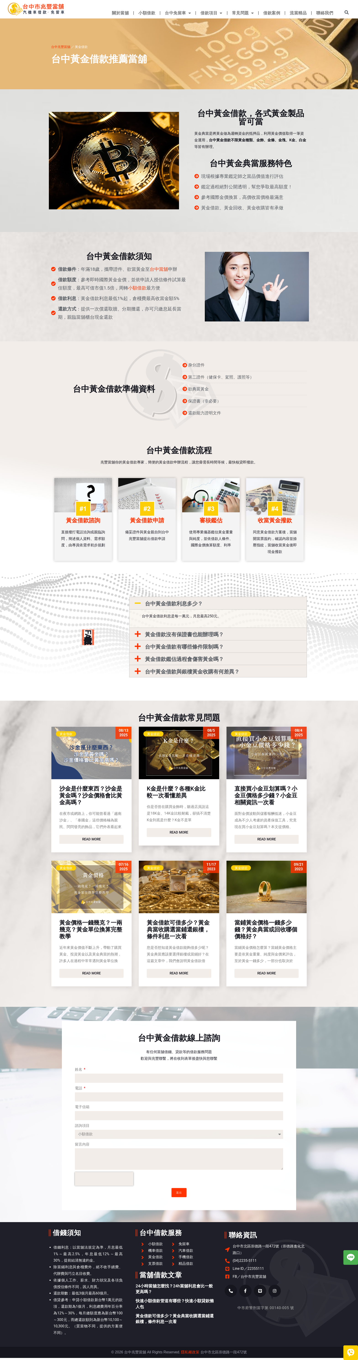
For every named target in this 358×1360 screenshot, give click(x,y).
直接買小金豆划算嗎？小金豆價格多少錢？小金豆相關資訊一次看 (265, 797)
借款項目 (211, 13)
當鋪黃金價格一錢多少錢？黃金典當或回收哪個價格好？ (265, 931)
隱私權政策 (190, 1354)
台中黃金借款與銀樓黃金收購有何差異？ (192, 674)
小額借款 (146, 13)
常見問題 (243, 13)
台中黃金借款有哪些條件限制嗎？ (184, 649)
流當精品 (298, 13)
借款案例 (271, 13)
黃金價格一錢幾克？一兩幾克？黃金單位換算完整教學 (90, 931)
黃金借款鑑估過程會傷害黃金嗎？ (184, 661)
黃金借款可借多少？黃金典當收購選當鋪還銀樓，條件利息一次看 (178, 931)
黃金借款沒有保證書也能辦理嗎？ (184, 637)
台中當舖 (159, 269)
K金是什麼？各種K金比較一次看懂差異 (176, 794)
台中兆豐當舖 (60, 47)
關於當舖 (120, 13)
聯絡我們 (324, 13)
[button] (346, 12)
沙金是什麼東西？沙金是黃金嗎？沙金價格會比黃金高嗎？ (90, 797)
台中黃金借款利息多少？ (174, 606)
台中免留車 (178, 13)
